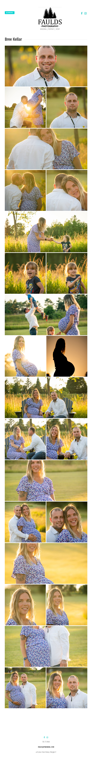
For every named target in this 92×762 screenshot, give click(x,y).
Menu (9, 13)
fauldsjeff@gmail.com (46, 747)
